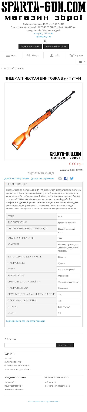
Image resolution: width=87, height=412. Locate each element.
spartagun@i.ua (43, 36)
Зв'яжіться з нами (13, 362)
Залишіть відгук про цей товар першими (25, 321)
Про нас (8, 358)
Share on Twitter (72, 179)
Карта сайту (10, 382)
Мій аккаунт (51, 382)
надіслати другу (60, 179)
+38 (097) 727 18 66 (43, 33)
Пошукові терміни (13, 386)
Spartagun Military (56, 46)
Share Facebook (66, 179)
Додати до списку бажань (16, 178)
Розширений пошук (14, 390)
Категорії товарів (14, 68)
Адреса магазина (30, 46)
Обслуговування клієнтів (16, 366)
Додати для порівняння (42, 178)
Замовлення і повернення (57, 386)
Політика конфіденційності (17, 369)
